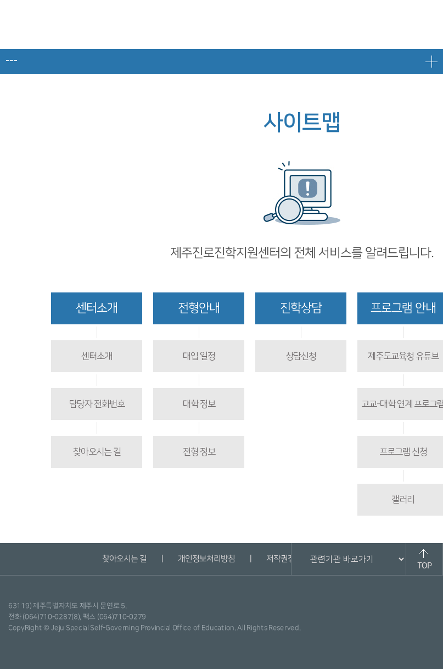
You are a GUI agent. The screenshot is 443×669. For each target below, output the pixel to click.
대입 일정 (199, 356)
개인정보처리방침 (206, 559)
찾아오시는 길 (97, 452)
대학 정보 (199, 404)
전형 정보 (199, 452)
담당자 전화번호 (97, 404)
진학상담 (301, 308)
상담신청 (300, 356)
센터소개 (96, 308)
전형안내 (199, 308)
